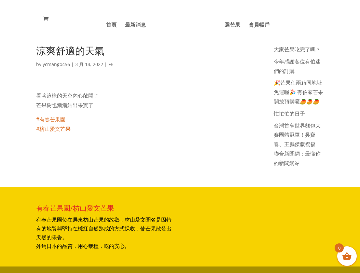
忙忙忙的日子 (289, 113)
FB (111, 64)
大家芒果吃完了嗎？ (297, 49)
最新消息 (135, 25)
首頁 (111, 25)
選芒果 (232, 25)
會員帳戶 (259, 25)
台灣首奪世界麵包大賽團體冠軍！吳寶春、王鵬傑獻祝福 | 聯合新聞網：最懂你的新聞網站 (297, 144)
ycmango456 (56, 64)
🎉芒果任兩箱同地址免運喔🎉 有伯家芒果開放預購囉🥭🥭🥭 (298, 92)
